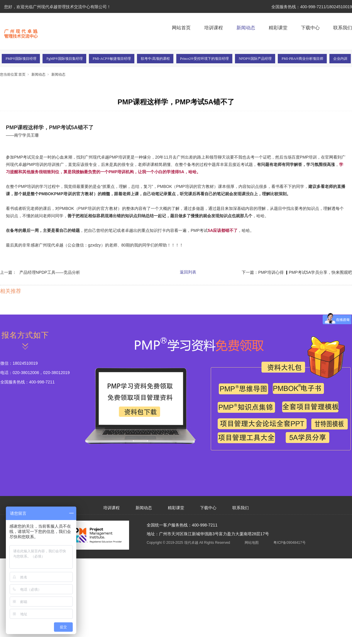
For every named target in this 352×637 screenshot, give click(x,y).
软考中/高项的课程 (155, 59)
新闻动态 (245, 27)
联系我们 (342, 27)
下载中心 (310, 27)
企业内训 (340, 59)
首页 (22, 74)
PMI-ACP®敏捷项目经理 (112, 59)
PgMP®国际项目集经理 (64, 59)
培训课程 (213, 27)
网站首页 (181, 27)
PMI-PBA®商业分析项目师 (302, 59)
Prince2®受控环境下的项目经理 (204, 59)
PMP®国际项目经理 (21, 59)
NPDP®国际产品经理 (255, 59)
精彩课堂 (278, 27)
